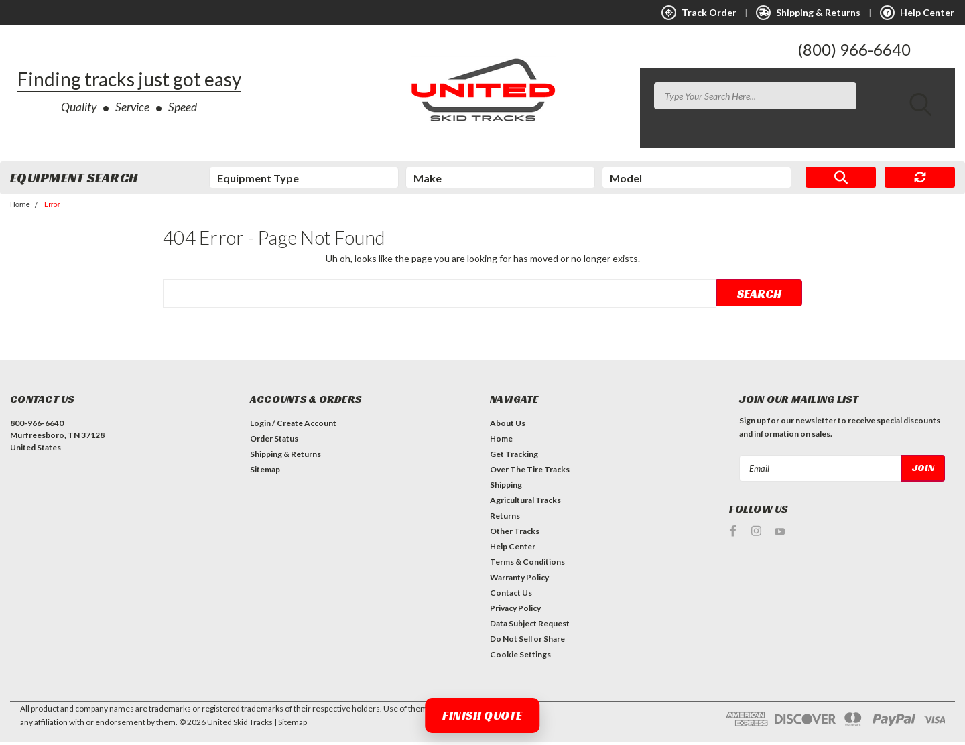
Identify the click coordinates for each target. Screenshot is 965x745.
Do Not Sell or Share (527, 641)
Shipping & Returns (285, 457)
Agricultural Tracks (525, 503)
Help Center (512, 549)
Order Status (274, 441)
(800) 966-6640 (854, 49)
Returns (505, 518)
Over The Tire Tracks (530, 472)
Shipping (506, 487)
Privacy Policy (515, 611)
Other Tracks (514, 534)
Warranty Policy (519, 580)
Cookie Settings (520, 657)
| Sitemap (290, 725)
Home (20, 207)
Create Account (306, 426)
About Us (507, 426)
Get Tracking (514, 457)
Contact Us (511, 595)
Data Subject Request (530, 626)
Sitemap (265, 472)
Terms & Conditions (527, 564)
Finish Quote (482, 715)
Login (260, 426)
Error (52, 207)
